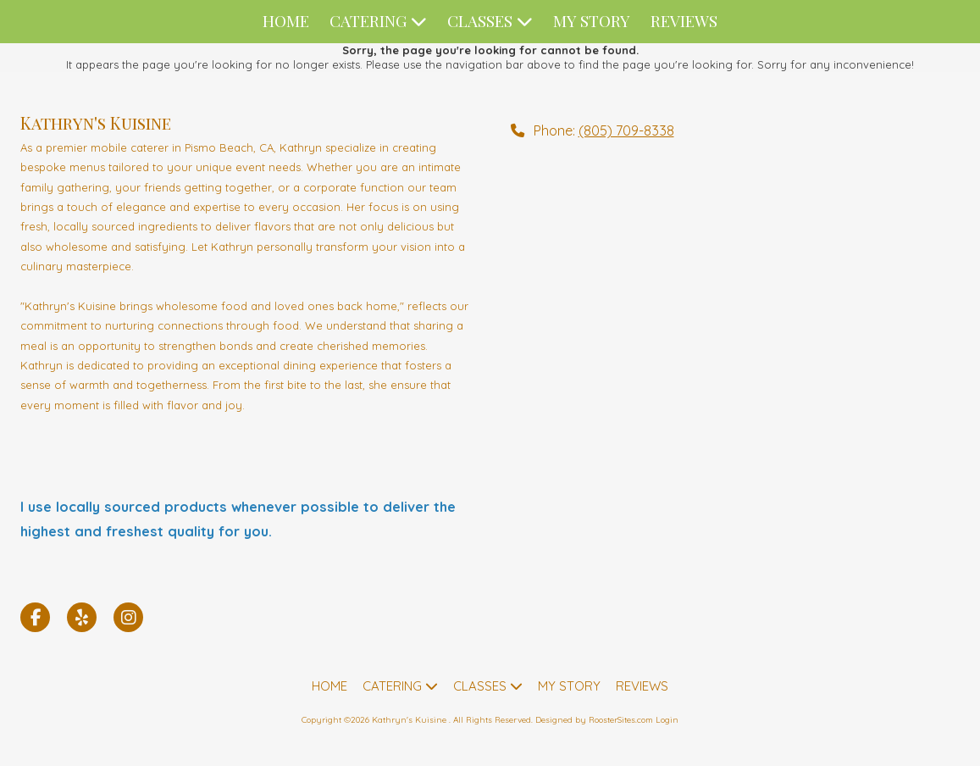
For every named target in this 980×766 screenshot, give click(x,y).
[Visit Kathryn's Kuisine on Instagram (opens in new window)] (128, 617)
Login (667, 719)
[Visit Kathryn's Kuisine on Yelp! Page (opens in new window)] (82, 617)
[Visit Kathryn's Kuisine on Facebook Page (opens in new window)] (35, 617)
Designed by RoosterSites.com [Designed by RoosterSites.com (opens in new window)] (594, 719)
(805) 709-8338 (626, 130)
